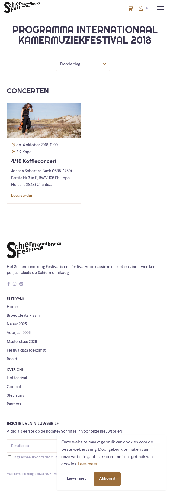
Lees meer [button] (87, 464)
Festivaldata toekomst (26, 351)
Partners (14, 404)
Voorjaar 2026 (19, 333)
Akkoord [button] (107, 479)
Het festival (17, 378)
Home (12, 307)
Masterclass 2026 (22, 342)
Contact (14, 387)
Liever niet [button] (76, 479)
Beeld (12, 359)
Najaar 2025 (17, 324)
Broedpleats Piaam (23, 316)
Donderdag (83, 64)
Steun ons (15, 396)
